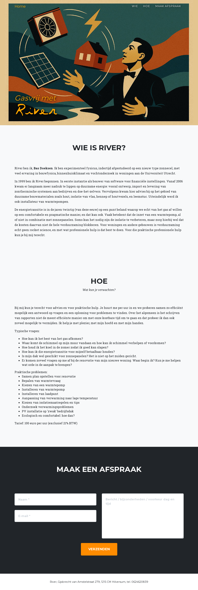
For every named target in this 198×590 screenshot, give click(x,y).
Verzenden (99, 549)
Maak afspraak (168, 9)
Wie (135, 9)
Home (22, 9)
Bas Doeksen (43, 168)
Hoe (146, 9)
